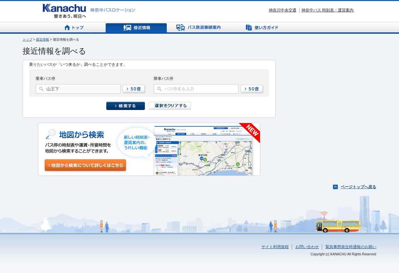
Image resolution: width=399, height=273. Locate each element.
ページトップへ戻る (358, 187)
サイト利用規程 (275, 247)
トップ (27, 39)
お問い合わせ (307, 247)
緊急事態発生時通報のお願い (350, 247)
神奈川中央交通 (282, 10)
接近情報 (42, 39)
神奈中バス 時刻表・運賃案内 (328, 10)
